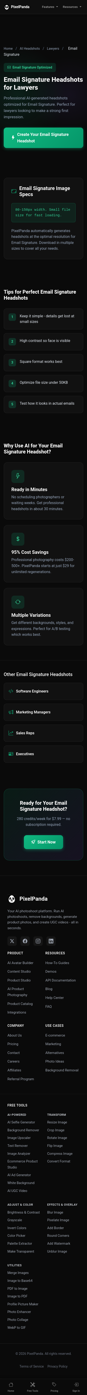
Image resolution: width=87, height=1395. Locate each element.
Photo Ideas (54, 1061)
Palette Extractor (19, 1244)
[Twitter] (12, 941)
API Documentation (60, 980)
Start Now (43, 842)
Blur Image (55, 1212)
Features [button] (48, 7)
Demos (51, 971)
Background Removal (62, 1070)
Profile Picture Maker (22, 1304)
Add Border (55, 1228)
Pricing (12, 1044)
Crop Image (55, 1130)
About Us (14, 1035)
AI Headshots (30, 49)
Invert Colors (16, 1228)
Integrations (16, 1012)
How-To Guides (57, 963)
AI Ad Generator (19, 1175)
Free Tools (17, 1105)
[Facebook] (25, 941)
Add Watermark (58, 1244)
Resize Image (57, 1122)
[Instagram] (38, 941)
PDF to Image (17, 1289)
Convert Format (59, 1161)
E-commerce (55, 1035)
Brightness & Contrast (23, 1212)
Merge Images (18, 1273)
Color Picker (16, 1236)
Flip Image (55, 1146)
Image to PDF (17, 1296)
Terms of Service (31, 1366)
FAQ (48, 1006)
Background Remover (23, 1130)
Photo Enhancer (19, 1312)
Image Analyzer (18, 1154)
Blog (48, 989)
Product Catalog (20, 1004)
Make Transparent (20, 1252)
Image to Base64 (19, 1281)
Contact (13, 1053)
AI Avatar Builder (20, 963)
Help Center (54, 998)
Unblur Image (57, 1252)
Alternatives (54, 1053)
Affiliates (14, 1070)
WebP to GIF (16, 1328)
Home (8, 49)
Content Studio (19, 971)
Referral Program (20, 1079)
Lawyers (53, 49)
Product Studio (19, 980)
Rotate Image (57, 1138)
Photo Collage (17, 1320)
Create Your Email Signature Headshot (40, 137)
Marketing (53, 1044)
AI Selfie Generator (21, 1122)
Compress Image (60, 1154)
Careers (13, 1061)
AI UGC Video (17, 1191)
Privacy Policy (58, 1366)
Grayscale (14, 1220)
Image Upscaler (19, 1138)
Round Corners (58, 1236)
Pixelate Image (58, 1220)
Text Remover (17, 1146)
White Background (21, 1183)
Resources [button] (70, 7)
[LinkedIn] (51, 941)
